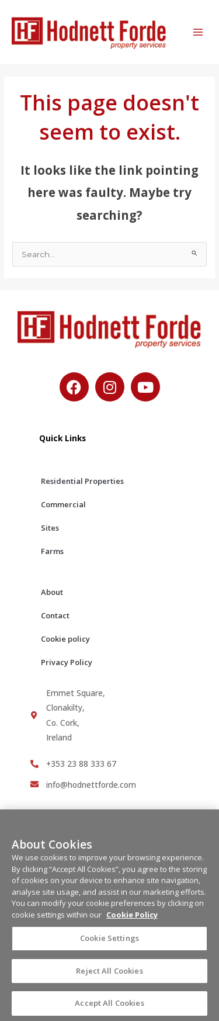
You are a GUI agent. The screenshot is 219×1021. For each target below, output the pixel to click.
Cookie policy (65, 639)
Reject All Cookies (109, 975)
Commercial (63, 504)
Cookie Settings (109, 942)
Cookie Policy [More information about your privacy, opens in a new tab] (132, 918)
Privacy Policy (66, 662)
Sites (50, 527)
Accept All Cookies (109, 1007)
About (52, 592)
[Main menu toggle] (198, 32)
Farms (52, 551)
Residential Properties (82, 481)
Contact (55, 615)
